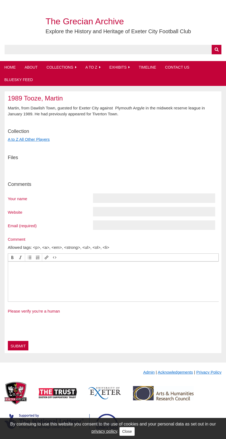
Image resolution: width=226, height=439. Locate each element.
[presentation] (12, 257)
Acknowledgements (175, 372)
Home (10, 67)
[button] (12, 257)
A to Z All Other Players (29, 139)
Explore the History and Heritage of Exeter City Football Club (118, 31)
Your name (17, 198)
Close (127, 431)
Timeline (147, 67)
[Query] (113, 49)
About (31, 67)
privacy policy (104, 431)
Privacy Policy (208, 372)
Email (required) (22, 225)
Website (15, 212)
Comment (16, 239)
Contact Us (177, 67)
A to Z (91, 67)
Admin (149, 372)
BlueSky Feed (18, 80)
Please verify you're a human (34, 311)
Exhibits (118, 67)
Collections (59, 67)
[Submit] (216, 49)
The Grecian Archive (84, 21)
